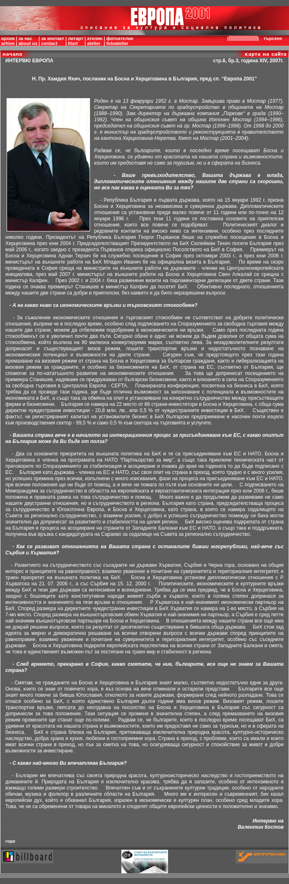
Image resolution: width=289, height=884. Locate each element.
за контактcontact (52, 41)
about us (28, 43)
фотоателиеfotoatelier (120, 41)
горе (10, 841)
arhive (7, 43)
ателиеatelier (95, 41)
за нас (25, 38)
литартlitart (75, 41)
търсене (274, 38)
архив (7, 38)
